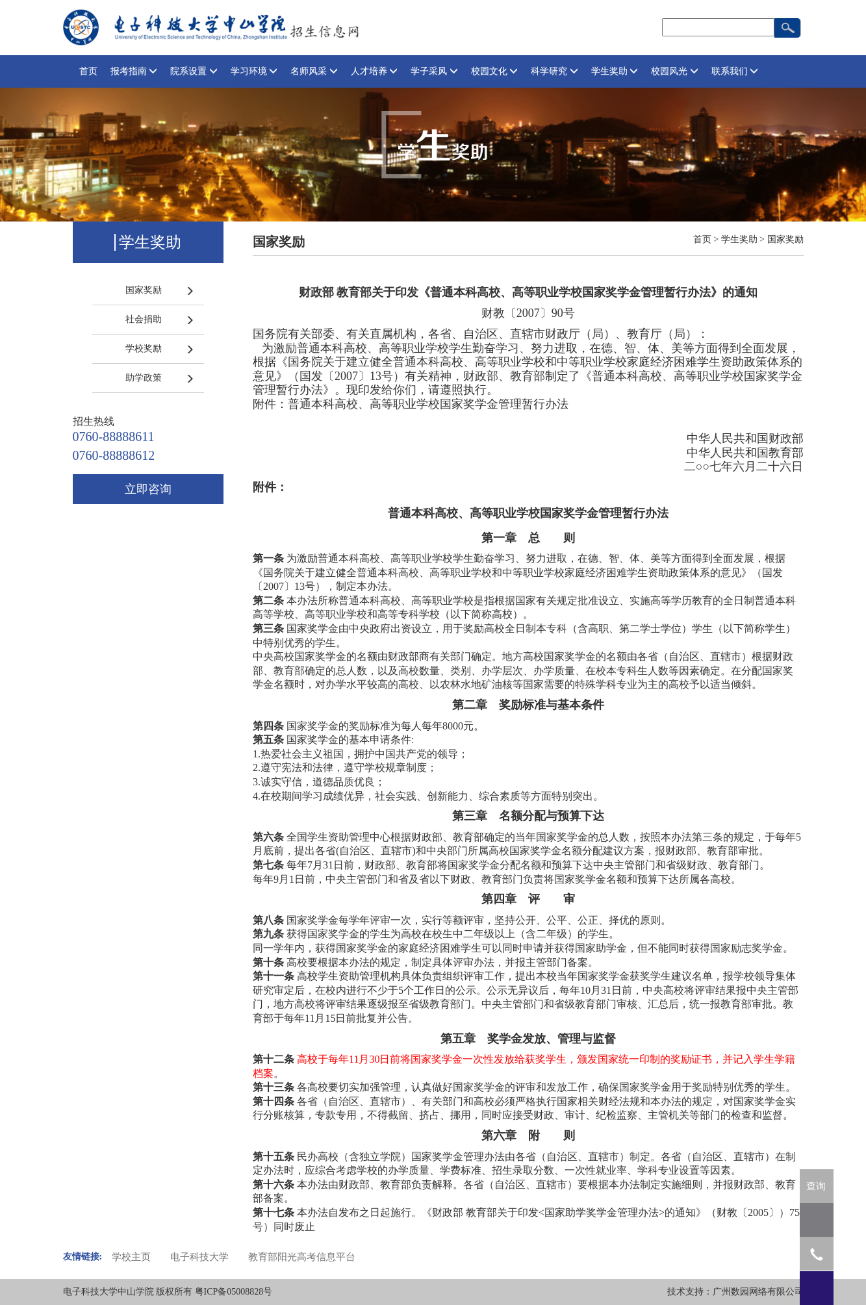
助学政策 (143, 378)
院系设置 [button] (194, 71)
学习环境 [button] (254, 71)
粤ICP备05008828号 (234, 1292)
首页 (88, 71)
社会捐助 (143, 319)
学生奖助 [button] (615, 71)
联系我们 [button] (735, 71)
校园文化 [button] (494, 71)
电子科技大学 (199, 1257)
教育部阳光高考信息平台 (301, 1257)
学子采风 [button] (434, 71)
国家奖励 (143, 290)
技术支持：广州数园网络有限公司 (735, 1292)
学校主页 (131, 1257)
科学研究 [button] (554, 71)
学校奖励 (143, 348)
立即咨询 (148, 489)
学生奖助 (739, 239)
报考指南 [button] (134, 71)
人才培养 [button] (374, 71)
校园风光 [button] (674, 71)
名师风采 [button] (314, 71)
